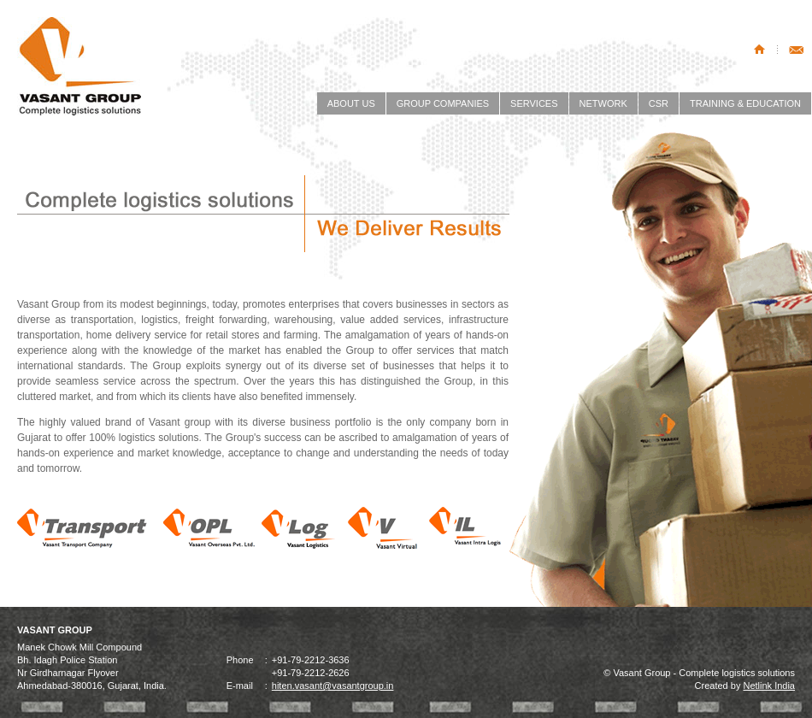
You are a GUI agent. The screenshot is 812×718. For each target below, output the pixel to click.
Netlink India (769, 685)
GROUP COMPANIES (443, 103)
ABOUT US (351, 103)
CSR (658, 103)
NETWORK (603, 103)
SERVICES (533, 103)
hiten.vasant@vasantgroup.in (333, 685)
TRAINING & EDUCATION (745, 103)
